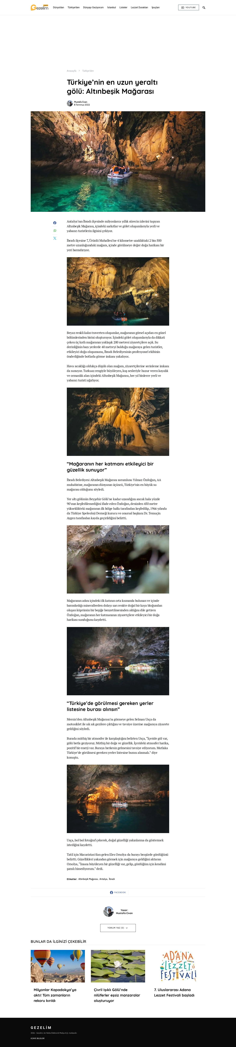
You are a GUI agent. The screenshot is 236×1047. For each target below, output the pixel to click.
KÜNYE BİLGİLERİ (37, 1038)
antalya (103, 879)
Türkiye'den (88, 70)
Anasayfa (71, 70)
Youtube (188, 7)
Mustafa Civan (80, 102)
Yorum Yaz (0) (116, 928)
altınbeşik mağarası (88, 879)
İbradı (112, 879)
